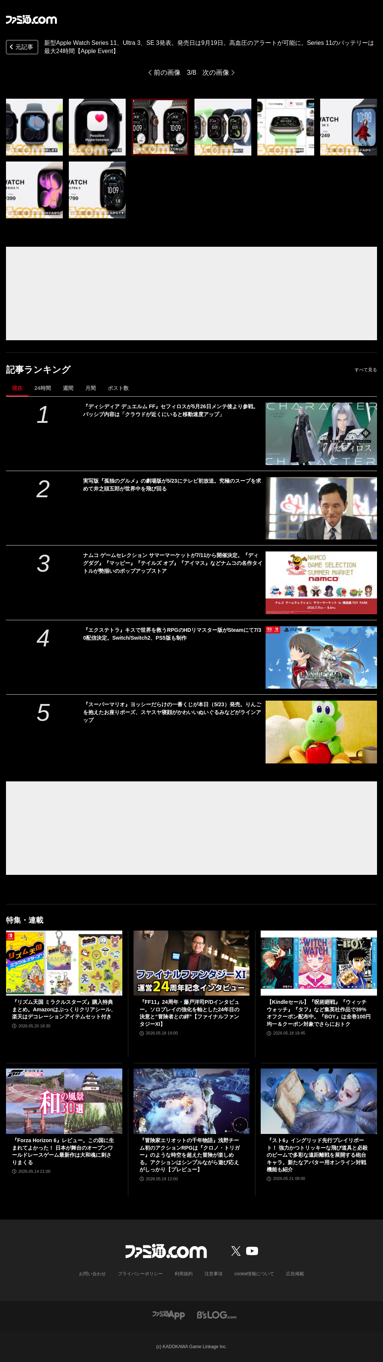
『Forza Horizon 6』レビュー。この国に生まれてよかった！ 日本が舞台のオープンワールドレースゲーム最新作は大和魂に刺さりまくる (63, 1151)
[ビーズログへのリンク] (216, 1314)
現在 (17, 388)
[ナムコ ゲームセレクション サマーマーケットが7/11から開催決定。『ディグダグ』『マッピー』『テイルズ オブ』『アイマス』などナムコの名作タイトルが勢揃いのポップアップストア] (321, 582)
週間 (68, 388)
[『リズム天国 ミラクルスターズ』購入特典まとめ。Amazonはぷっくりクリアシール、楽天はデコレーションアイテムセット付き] (64, 963)
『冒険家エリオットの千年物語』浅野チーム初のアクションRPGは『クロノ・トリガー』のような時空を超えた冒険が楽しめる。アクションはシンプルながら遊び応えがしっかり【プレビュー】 (190, 1154)
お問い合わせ (92, 1273)
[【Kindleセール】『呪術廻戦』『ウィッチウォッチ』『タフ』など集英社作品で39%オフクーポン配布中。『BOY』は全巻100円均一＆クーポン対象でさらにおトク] (319, 963)
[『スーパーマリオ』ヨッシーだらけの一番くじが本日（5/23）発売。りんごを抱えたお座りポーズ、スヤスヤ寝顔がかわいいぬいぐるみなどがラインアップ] (321, 732)
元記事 (20, 48)
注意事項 (214, 1273)
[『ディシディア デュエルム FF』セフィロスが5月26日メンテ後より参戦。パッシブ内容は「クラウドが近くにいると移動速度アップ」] (321, 434)
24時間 (42, 388)
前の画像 (167, 72)
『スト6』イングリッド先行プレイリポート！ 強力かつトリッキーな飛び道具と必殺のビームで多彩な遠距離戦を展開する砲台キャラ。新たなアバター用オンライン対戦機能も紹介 (317, 1154)
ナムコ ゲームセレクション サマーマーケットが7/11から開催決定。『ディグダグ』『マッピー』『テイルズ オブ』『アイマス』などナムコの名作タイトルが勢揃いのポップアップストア (173, 563)
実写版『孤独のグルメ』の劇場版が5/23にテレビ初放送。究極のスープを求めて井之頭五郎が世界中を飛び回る (172, 485)
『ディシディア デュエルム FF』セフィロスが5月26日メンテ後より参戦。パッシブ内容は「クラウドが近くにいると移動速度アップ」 (170, 410)
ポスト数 (118, 388)
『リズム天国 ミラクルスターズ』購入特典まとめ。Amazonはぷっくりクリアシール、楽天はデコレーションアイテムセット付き (64, 1009)
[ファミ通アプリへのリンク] (169, 1314)
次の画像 (215, 72)
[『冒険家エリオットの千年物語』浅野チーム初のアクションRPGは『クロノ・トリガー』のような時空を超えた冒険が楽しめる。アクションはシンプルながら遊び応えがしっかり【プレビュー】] (192, 1101)
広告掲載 (295, 1273)
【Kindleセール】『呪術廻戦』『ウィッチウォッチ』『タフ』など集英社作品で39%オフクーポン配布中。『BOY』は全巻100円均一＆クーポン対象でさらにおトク (319, 1013)
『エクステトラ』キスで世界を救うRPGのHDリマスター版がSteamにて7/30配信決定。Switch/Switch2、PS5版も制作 (172, 634)
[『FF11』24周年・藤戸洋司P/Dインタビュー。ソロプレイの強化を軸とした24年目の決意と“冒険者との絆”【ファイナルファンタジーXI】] (192, 963)
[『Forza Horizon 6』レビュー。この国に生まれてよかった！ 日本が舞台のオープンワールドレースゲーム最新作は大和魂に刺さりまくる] (64, 1101)
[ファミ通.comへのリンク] (31, 19)
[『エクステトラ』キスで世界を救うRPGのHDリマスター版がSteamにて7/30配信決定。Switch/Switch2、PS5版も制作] (321, 657)
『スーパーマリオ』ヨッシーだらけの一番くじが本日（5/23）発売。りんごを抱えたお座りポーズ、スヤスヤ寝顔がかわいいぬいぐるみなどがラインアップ (172, 712)
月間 (90, 388)
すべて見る (366, 369)
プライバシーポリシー (140, 1273)
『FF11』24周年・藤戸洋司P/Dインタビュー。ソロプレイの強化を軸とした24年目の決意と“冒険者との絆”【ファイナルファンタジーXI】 (190, 1013)
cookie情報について (255, 1273)
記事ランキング (38, 370)
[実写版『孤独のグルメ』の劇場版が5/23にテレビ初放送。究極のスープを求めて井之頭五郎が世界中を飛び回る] (321, 508)
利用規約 (184, 1273)
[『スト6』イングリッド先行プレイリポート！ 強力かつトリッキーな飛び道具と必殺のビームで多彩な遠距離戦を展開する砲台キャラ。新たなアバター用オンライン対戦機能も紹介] (319, 1101)
